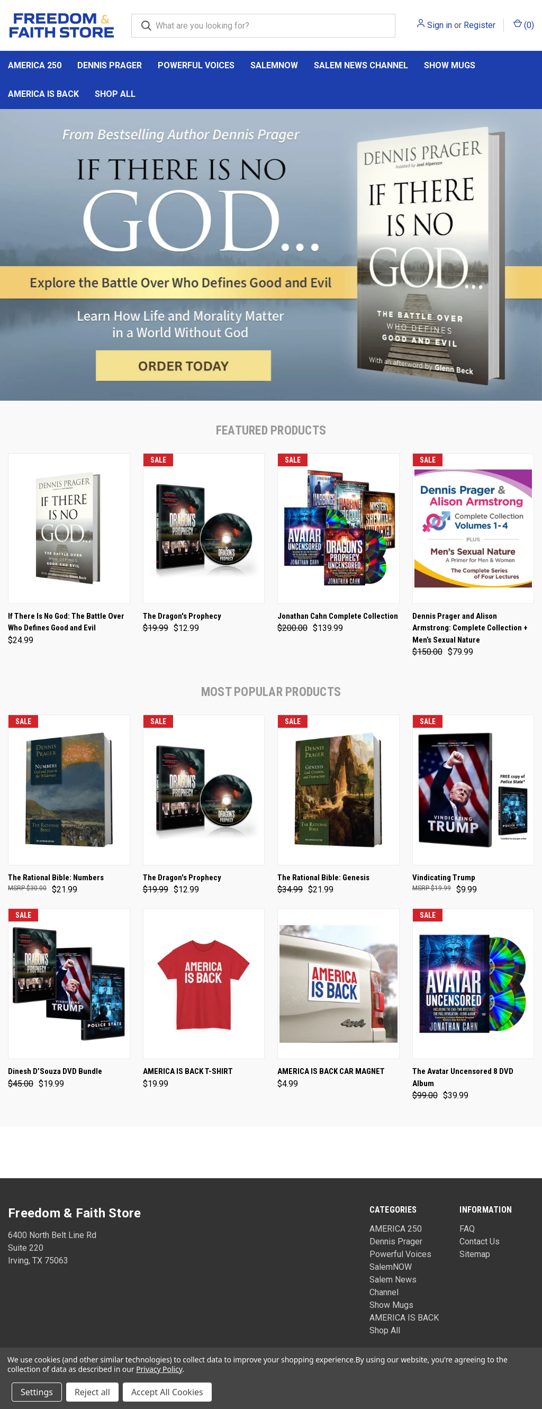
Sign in (439, 25)
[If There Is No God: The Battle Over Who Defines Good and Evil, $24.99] (69, 528)
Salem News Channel (361, 65)
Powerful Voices (196, 65)
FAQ (467, 1229)
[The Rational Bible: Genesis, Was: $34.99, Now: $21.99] (338, 790)
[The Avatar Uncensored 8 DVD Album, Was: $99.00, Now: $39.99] (473, 983)
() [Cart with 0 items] (523, 24)
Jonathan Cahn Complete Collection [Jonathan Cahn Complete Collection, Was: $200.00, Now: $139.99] (337, 616)
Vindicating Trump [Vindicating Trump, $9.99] (443, 877)
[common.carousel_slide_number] (271, 255)
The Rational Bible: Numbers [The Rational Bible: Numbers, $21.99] (56, 877)
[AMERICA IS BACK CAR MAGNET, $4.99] (338, 983)
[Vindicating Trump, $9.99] (473, 790)
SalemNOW (274, 65)
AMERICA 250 (34, 65)
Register (479, 25)
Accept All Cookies (167, 1392)
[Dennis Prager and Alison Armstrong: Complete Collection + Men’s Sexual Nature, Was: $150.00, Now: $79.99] (473, 528)
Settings (37, 1392)
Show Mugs (449, 65)
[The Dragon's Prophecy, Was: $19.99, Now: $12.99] (204, 528)
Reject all (92, 1392)
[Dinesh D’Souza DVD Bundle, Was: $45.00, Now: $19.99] (69, 983)
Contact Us (479, 1241)
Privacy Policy (159, 1369)
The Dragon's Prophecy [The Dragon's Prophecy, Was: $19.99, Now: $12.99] (182, 616)
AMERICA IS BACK (43, 94)
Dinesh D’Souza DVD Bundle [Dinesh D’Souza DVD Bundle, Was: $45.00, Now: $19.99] (55, 1071)
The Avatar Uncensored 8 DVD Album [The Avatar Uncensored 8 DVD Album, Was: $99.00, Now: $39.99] (462, 1077)
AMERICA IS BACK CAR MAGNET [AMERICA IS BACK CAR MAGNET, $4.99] (331, 1071)
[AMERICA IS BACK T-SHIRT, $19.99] (204, 983)
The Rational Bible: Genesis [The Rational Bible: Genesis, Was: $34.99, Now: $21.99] (323, 877)
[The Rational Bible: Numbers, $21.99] (69, 790)
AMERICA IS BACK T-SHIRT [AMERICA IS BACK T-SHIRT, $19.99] (188, 1071)
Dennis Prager (109, 65)
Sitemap (474, 1254)
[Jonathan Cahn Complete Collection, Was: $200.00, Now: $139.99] (338, 528)
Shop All (115, 94)
